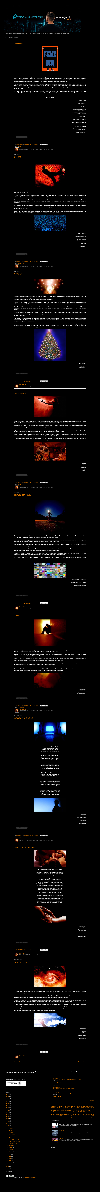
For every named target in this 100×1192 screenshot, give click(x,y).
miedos (86, 1111)
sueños (19, 604)
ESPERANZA (66, 1109)
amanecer (53, 1110)
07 (8, 1168)
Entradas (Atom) (23, 1064)
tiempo (77, 1107)
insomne (81, 1109)
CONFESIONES (21, 707)
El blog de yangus (57, 1096)
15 (8, 1114)
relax (58, 1117)
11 (8, 1121)
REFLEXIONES (56, 1106)
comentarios (53, 1117)
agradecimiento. (54, 1111)
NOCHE (92, 1109)
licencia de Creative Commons (30, 1177)
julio (10, 1152)
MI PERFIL (11, 37)
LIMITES (17, 157)
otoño (71, 1115)
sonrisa (92, 1110)
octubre (10, 1147)
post (89, 1115)
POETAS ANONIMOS (83, 1117)
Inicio (51, 1061)
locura (85, 1110)
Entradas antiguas (82, 1061)
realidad (66, 1110)
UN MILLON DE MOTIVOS (24, 848)
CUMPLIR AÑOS (62, 1138)
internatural (55, 1078)
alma (75, 1110)
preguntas (53, 1115)
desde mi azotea (56, 1087)
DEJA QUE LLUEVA (22, 962)
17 (8, 1110)
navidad (19, 383)
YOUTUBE (16, 37)
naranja (92, 1114)
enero (10, 1163)
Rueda (54, 1097)
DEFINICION (77, 1106)
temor (79, 1113)
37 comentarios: (35, 144)
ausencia (58, 1110)
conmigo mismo (74, 1109)
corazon (82, 1110)
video (57, 1115)
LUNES (88, 1110)
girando (62, 1110)
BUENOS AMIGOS (85, 1113)
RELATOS (72, 1114)
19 (8, 1107)
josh (88, 1117)
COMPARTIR (61, 1130)
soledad (23, 263)
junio (10, 1154)
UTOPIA (17, 616)
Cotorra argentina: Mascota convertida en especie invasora (64, 1093)
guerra (68, 1117)
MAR (69, 1110)
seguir (87, 1109)
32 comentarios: (35, 835)
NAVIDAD (18, 274)
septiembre (11, 1149)
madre (54, 1113)
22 (8, 1101)
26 (8, 1094)
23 (8, 1099)
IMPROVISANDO (60, 1113)
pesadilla (70, 1113)
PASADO (53, 1114)
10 (8, 1123)
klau (90, 1117)
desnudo (88, 1114)
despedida (64, 1117)
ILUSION (19, 146)
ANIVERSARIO (81, 1111)
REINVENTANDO (65, 1107)
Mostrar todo (92, 1100)
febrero (10, 1162)
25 (8, 1096)
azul (85, 1109)
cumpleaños (58, 1114)
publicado (73, 1117)
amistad (90, 1111)
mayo (10, 1156)
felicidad (92, 1107)
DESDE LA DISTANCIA (64, 1123)
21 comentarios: (35, 261)
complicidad (60, 1109)
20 (8, 1105)
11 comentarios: (35, 949)
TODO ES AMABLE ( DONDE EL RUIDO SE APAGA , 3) (64, 1088)
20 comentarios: (35, 705)
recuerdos (60, 1111)
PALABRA (53, 1109)
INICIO (6, 37)
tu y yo (19, 951)
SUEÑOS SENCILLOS (22, 495)
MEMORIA (91, 1113)
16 (8, 1112)
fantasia (63, 1114)
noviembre (11, 1145)
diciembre (11, 1127)
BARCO (76, 1117)
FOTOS (92, 1115)
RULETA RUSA (20, 394)
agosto (10, 1151)
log (56, 1117)
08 (8, 1166)
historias (86, 1115)
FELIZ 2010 (18, 44)
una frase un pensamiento (68, 1111)
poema (76, 1115)
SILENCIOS (57, 1107)
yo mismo (75, 1113)
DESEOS (73, 1107)
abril (10, 1158)
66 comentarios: (35, 381)
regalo (92, 1117)
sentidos (83, 1106)
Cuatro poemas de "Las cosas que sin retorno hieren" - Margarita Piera (67, 1079)
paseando (19, 263)
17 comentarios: (35, 1051)
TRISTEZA (61, 1115)
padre (65, 1115)
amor (52, 1107)
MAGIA (71, 1110)
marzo (10, 1160)
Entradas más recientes (19, 1061)
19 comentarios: (35, 482)
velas (74, 1115)
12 (8, 1120)
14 (8, 1116)
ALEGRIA (67, 1114)
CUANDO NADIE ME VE (23, 718)
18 (8, 1109)
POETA (60, 1117)
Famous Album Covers (58, 1082)
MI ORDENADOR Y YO (80, 1114)
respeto (80, 1115)
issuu (79, 1117)
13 (8, 1118)
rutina (83, 1115)
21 (8, 1103)
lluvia (70, 1117)
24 (8, 1098)
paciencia (66, 1113)
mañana (67, 1115)
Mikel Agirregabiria (57, 1092)
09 (8, 1125)
